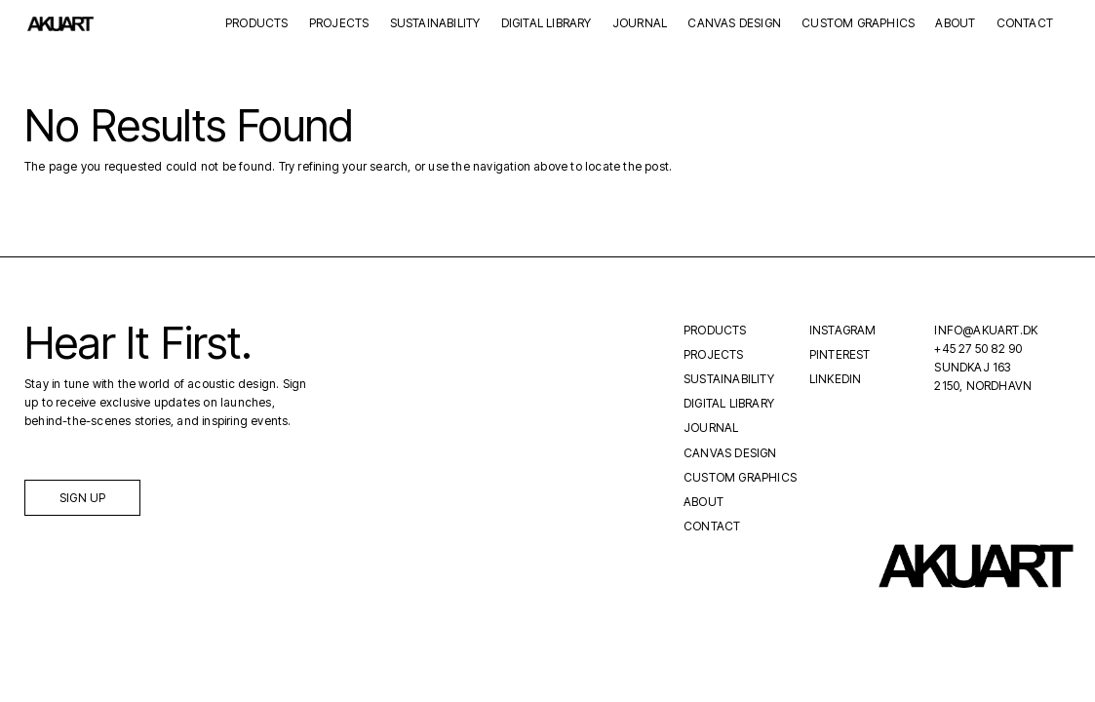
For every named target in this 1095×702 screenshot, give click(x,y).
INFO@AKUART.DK (985, 330)
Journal (639, 24)
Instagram (843, 330)
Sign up (82, 497)
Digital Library (546, 24)
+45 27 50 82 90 (978, 348)
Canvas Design (734, 24)
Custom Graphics (858, 24)
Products (257, 24)
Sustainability (435, 24)
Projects (339, 24)
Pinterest (840, 354)
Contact (1025, 24)
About (955, 24)
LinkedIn (835, 378)
